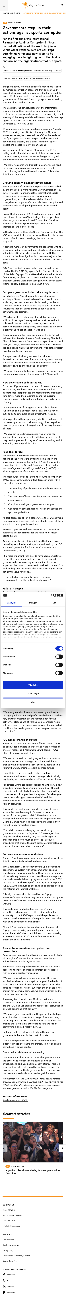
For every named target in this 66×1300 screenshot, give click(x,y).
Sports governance (41, 78)
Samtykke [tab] (11, 603)
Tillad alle (33, 685)
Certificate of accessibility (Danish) (16, 1255)
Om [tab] (54, 603)
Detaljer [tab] (33, 603)
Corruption (17, 78)
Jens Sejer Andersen (32, 70)
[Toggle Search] (62, 5)
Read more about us (10, 1245)
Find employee (8, 1239)
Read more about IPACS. (15, 1100)
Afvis (33, 702)
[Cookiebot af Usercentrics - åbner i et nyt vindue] (51, 595)
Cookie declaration (10, 1261)
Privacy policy (8, 1250)
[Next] (62, 1148)
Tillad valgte (33, 693)
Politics (27, 78)
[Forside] (33, 5)
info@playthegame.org (11, 1226)
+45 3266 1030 (9, 1220)
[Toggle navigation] (4, 5)
